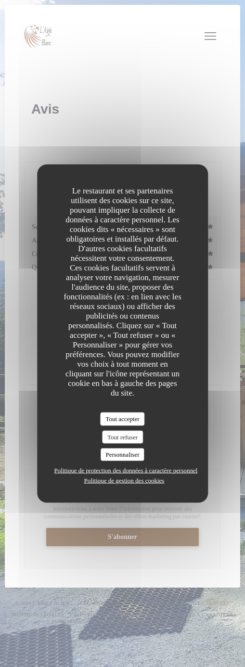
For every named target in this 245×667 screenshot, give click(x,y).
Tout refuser (122, 436)
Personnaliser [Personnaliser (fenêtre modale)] (122, 454)
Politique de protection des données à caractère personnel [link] (126, 470)
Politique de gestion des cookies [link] (124, 480)
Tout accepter (122, 419)
